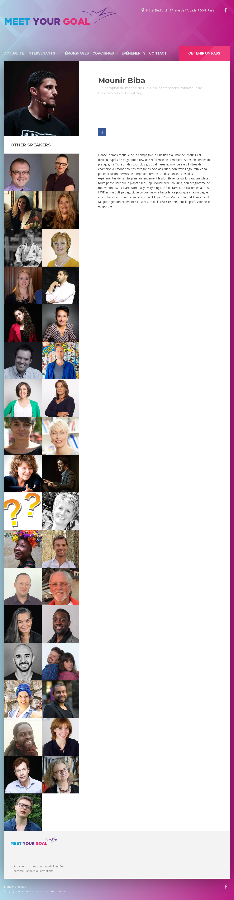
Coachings (103, 53)
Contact (158, 53)
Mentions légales (15, 887)
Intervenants (41, 53)
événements (133, 53)
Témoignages (76, 53)
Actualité (14, 53)
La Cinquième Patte (29, 891)
